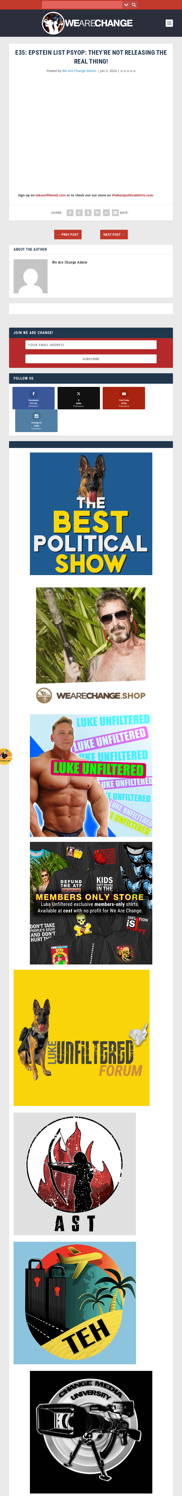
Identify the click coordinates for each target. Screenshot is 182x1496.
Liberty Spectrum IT (130, 1486)
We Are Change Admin (79, 71)
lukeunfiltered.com (51, 195)
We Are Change (34, 1486)
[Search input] (83, 5)
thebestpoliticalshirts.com (132, 195)
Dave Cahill (78, 1486)
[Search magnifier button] (134, 5)
